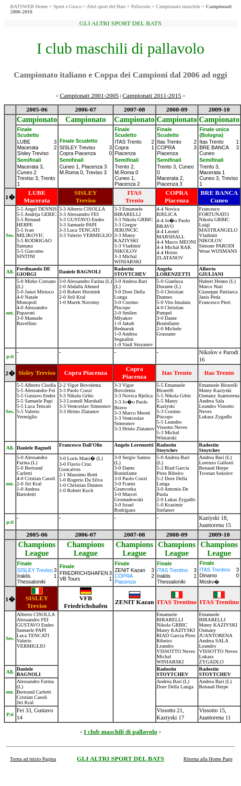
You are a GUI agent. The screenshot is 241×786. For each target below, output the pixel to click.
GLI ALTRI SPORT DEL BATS (120, 758)
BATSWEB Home (28, 6)
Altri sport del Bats (106, 6)
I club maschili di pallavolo (120, 731)
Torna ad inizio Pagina (33, 759)
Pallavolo (140, 6)
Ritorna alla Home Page (208, 759)
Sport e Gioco (67, 6)
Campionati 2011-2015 (151, 95)
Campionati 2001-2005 (89, 95)
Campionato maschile (178, 6)
